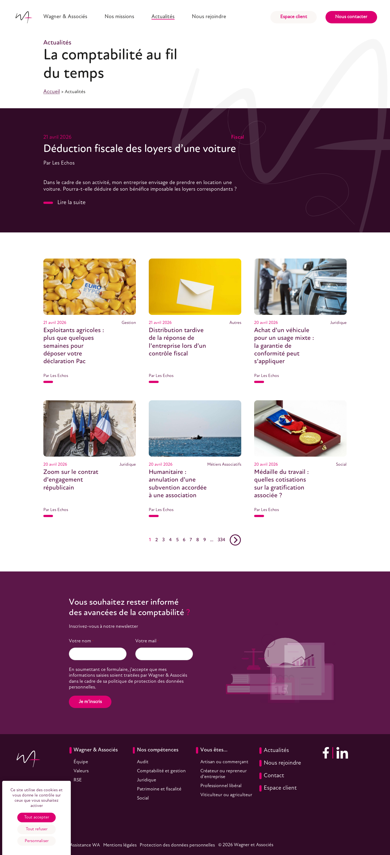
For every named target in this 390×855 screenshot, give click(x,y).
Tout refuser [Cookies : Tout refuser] (36, 829)
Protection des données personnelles (177, 845)
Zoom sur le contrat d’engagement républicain (70, 480)
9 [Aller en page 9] (204, 540)
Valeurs (81, 771)
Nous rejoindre (209, 17)
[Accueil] (24, 17)
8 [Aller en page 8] (197, 540)
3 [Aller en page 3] (163, 540)
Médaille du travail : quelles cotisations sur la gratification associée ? (281, 484)
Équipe (81, 762)
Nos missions (119, 17)
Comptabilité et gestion (161, 771)
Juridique (146, 780)
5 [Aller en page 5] (177, 540)
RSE (78, 780)
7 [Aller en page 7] (191, 540)
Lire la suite (64, 203)
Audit (142, 762)
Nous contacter (351, 17)
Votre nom (81, 641)
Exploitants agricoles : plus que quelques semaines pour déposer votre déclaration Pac (73, 346)
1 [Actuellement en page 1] (150, 540)
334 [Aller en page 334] (221, 540)
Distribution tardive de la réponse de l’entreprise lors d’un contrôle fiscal (177, 342)
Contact (271, 776)
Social (143, 798)
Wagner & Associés (65, 17)
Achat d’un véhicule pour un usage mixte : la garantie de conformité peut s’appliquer (284, 346)
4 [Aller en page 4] (170, 540)
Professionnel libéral (221, 786)
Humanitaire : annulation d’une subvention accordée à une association (178, 484)
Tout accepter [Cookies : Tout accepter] (36, 817)
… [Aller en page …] (211, 540)
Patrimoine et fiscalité (159, 789)
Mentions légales (120, 845)
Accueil (51, 92)
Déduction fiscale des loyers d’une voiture (139, 149)
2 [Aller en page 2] (156, 540)
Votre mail (147, 641)
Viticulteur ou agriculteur (226, 795)
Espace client (293, 17)
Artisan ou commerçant (224, 762)
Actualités (163, 17)
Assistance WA (85, 845)
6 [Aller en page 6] (184, 540)
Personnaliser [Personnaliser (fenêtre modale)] (37, 841)
